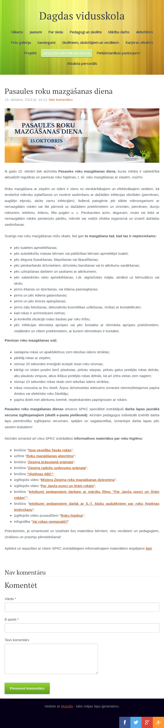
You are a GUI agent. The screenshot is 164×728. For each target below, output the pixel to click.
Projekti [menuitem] (30, 53)
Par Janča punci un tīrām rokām (67, 486)
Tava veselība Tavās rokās (49, 450)
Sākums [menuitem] (17, 32)
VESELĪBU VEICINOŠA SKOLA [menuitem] (66, 53)
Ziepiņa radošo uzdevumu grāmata (57, 468)
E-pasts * (12, 619)
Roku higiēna (72, 515)
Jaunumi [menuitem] (36, 32)
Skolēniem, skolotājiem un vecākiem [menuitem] (90, 42)
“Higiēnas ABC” (40, 474)
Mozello (67, 706)
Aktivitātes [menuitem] (144, 32)
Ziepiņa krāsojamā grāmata (50, 462)
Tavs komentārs (17, 640)
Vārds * (10, 599)
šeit (149, 548)
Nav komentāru (61, 100)
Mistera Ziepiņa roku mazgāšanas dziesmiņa (78, 480)
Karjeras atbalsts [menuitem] (139, 42)
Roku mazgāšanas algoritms (50, 456)
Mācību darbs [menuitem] (118, 32)
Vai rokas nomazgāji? (50, 521)
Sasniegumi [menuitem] (46, 42)
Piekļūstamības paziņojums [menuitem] (118, 53)
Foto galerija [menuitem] (21, 42)
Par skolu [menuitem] (55, 32)
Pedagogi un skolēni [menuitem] (85, 32)
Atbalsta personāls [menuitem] (82, 63)
